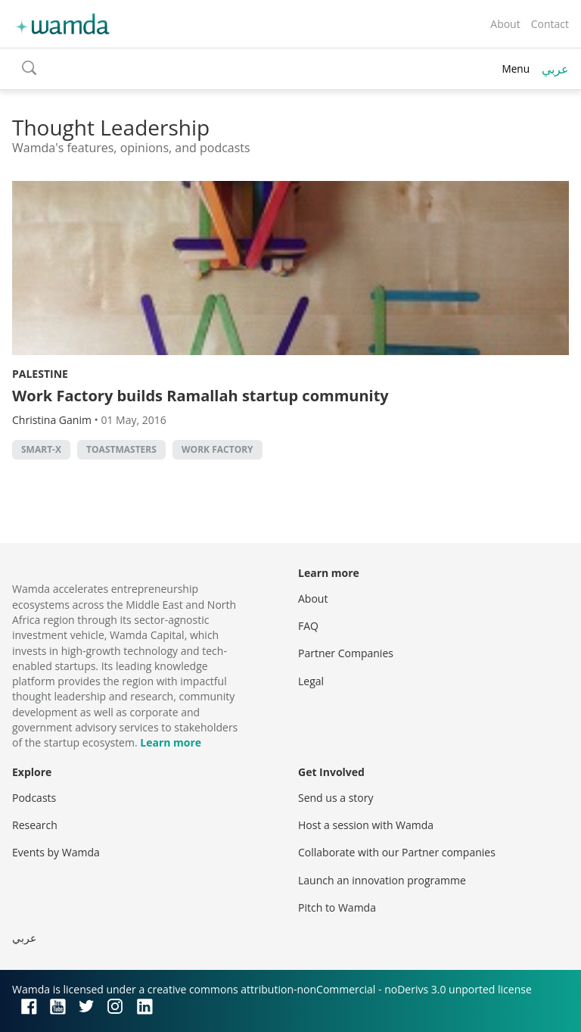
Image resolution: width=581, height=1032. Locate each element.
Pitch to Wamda (337, 907)
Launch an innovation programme (382, 880)
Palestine (40, 373)
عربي (555, 69)
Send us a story (335, 797)
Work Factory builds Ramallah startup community (200, 395)
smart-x (41, 449)
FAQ (308, 626)
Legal (311, 681)
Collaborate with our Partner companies (397, 852)
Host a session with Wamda (365, 825)
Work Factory (217, 449)
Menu (516, 68)
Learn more (170, 742)
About (505, 24)
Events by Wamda (56, 852)
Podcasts (34, 797)
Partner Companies (345, 653)
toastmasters (121, 449)
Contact (550, 24)
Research (34, 825)
